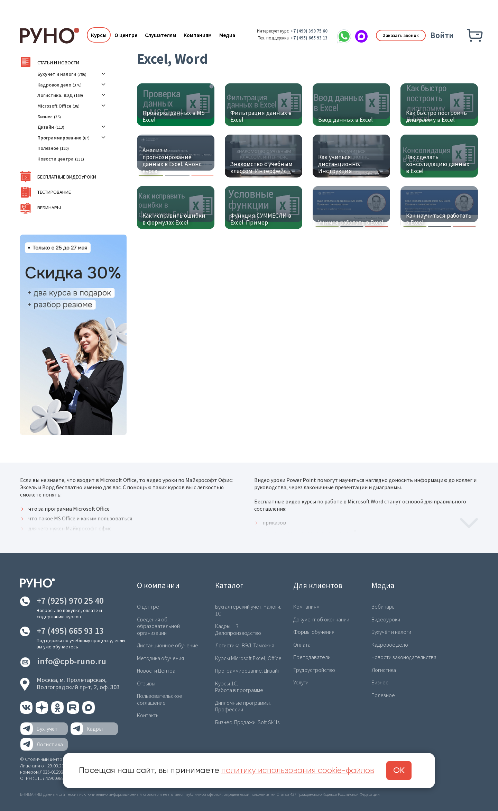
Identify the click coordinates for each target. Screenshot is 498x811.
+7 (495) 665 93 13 (305, 38)
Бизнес (45, 116)
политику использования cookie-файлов (300, 770)
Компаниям (196, 34)
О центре (124, 34)
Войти (442, 35)
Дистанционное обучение (167, 644)
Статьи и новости (57, 63)
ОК (404, 770)
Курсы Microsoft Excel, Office (247, 657)
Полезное (47, 148)
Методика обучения (160, 657)
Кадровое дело (54, 85)
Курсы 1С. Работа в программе (239, 686)
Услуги (300, 681)
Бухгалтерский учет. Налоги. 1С (248, 610)
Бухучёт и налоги (391, 631)
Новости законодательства (403, 656)
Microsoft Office (54, 106)
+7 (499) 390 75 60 (305, 31)
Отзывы (146, 682)
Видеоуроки (385, 619)
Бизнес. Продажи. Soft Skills (247, 720)
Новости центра (55, 159)
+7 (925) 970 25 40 (70, 600)
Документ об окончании (321, 619)
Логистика (383, 669)
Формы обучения (313, 631)
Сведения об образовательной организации (158, 626)
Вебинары (48, 208)
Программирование (59, 138)
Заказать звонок (398, 34)
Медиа (226, 34)
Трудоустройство (314, 669)
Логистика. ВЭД (55, 95)
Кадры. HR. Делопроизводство (238, 629)
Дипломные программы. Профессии (243, 705)
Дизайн (45, 127)
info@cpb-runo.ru (71, 661)
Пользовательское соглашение (159, 698)
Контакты (148, 714)
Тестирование (53, 192)
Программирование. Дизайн (247, 670)
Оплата (302, 644)
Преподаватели (311, 656)
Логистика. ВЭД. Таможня (244, 644)
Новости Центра (156, 670)
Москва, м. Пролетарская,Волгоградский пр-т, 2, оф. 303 (78, 683)
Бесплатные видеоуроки (65, 177)
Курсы (97, 34)
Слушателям (159, 34)
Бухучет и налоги (56, 74)
